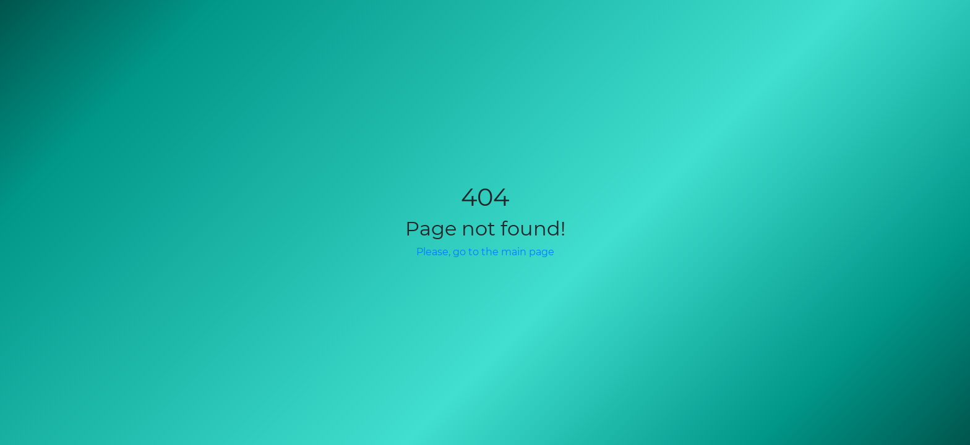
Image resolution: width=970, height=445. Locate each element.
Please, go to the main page (485, 252)
